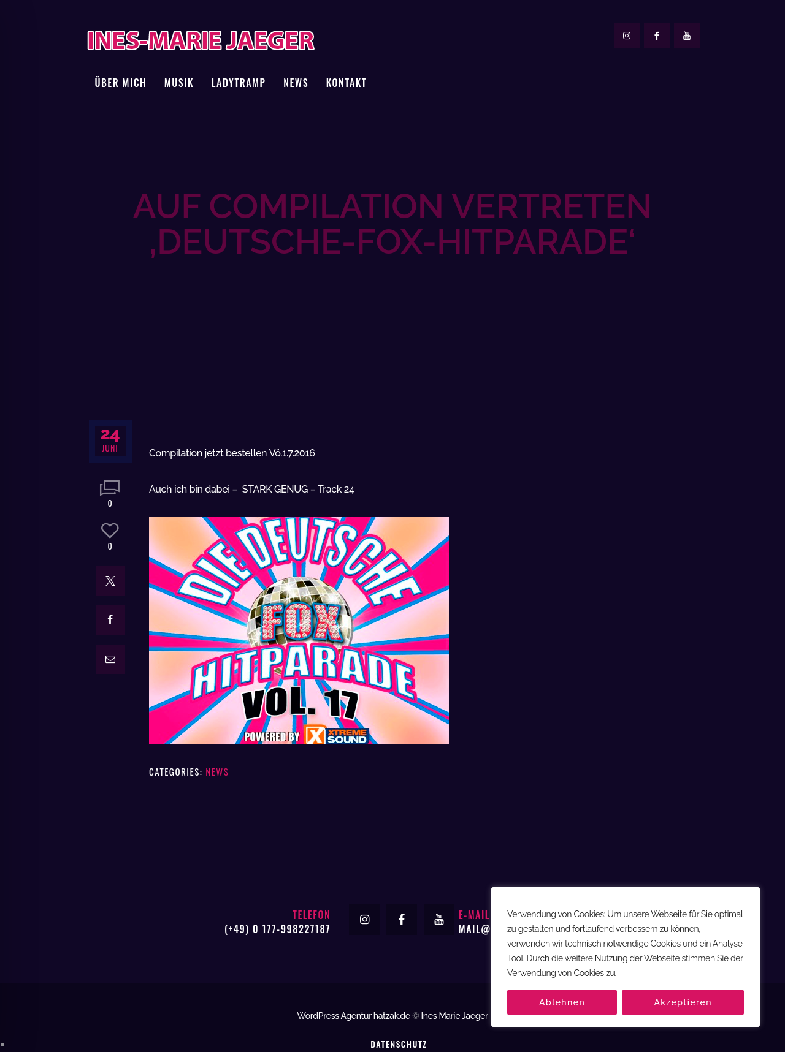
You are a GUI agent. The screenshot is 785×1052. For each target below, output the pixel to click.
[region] (625, 957)
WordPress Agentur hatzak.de (353, 974)
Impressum (399, 1019)
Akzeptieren (683, 1002)
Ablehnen (562, 1002)
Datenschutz (398, 1002)
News (217, 729)
